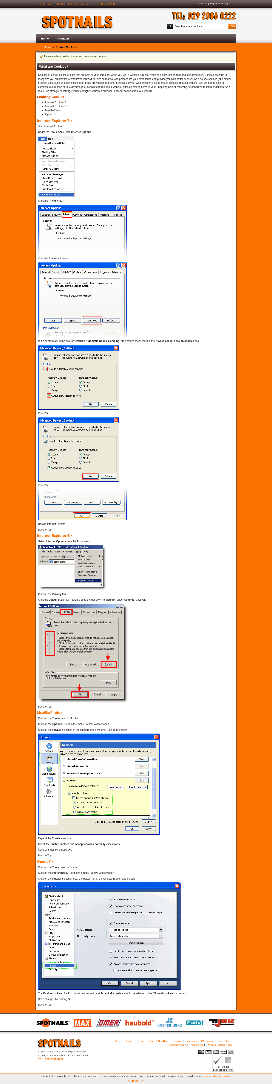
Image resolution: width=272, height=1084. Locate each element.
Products (63, 38)
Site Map (177, 1041)
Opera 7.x (51, 114)
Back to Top (44, 529)
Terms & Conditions (159, 1041)
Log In (84, 4)
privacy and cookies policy (216, 1076)
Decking (141, 1041)
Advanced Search (178, 1044)
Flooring (129, 1041)
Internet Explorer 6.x (56, 106)
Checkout (73, 4)
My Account (45, 4)
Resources (191, 1041)
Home (45, 38)
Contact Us (197, 1044)
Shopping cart (211, 3)
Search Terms (225, 1041)
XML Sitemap (207, 1041)
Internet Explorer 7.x (56, 102)
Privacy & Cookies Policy (103, 4)
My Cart (61, 4)
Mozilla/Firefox (53, 110)
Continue (136, 1080)
